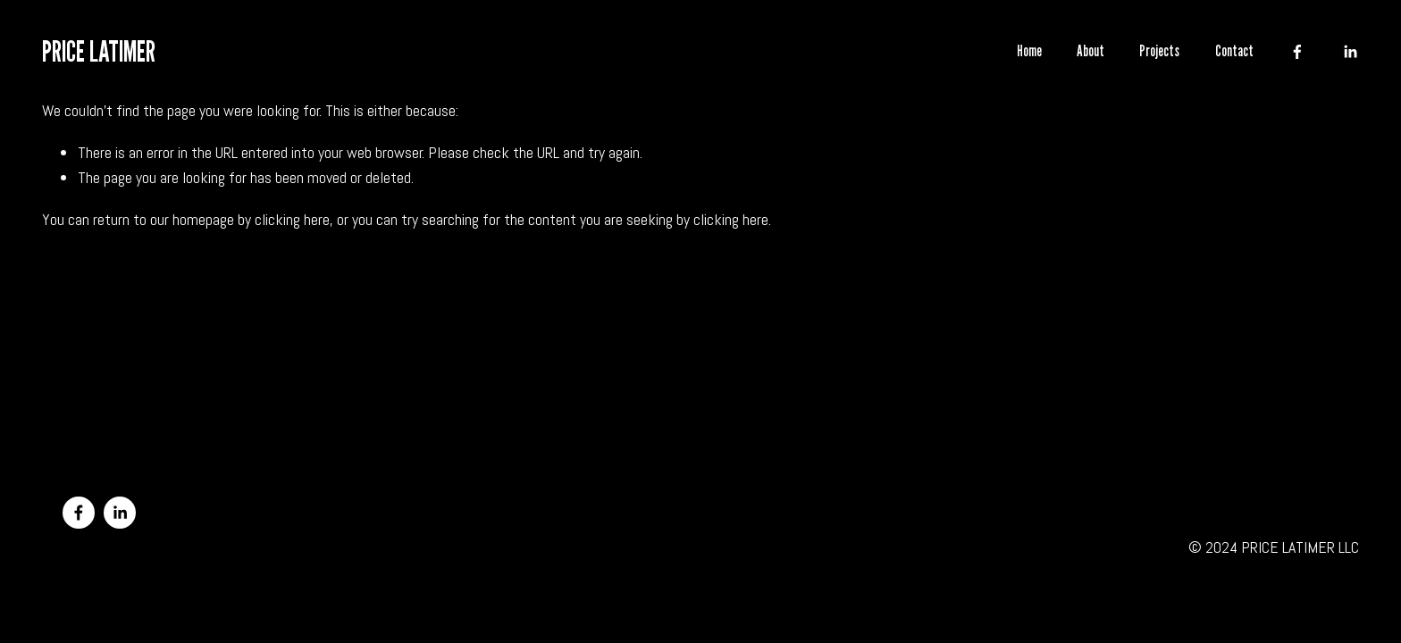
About (1090, 51)
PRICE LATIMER (98, 51)
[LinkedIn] (1350, 52)
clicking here (292, 219)
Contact (1234, 51)
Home (1029, 51)
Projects (1159, 51)
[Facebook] (1297, 52)
